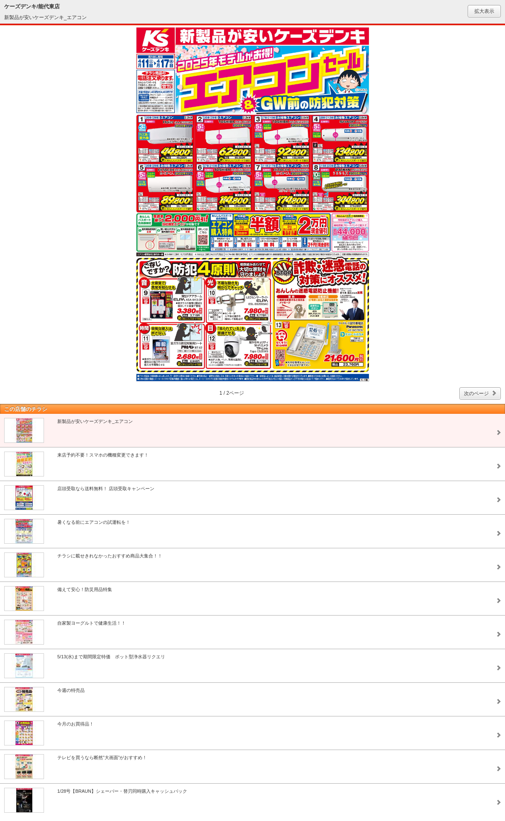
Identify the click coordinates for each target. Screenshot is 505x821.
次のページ (476, 393)
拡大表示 (484, 11)
